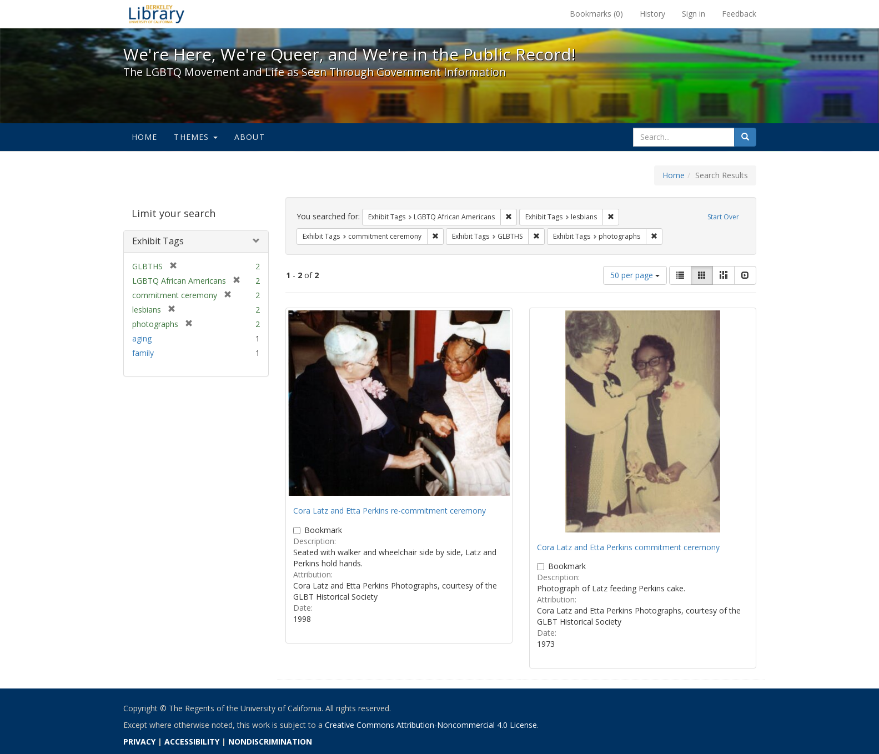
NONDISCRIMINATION (270, 741)
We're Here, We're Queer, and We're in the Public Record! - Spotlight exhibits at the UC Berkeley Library (156, 14)
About (249, 137)
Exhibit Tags (158, 241)
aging (142, 338)
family (143, 353)
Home (145, 137)
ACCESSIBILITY (191, 741)
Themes (195, 137)
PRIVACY (139, 741)
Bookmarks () (596, 13)
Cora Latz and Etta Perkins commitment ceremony (628, 547)
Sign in (693, 13)
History (652, 13)
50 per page (635, 275)
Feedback (739, 13)
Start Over (723, 217)
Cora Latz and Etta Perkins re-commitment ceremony (389, 510)
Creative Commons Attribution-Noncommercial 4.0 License (431, 725)
